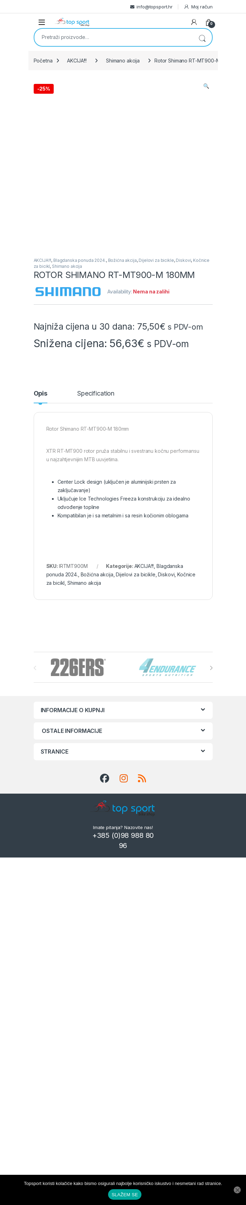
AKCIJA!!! (77, 61)
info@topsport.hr (155, 6)
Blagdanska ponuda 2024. (79, 260)
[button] (206, 86)
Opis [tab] (40, 393)
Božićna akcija (122, 260)
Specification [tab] (95, 393)
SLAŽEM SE (125, 1194)
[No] (237, 1189)
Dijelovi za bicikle (156, 260)
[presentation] (211, 668)
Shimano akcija (123, 61)
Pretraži (202, 37)
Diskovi (183, 260)
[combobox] (113, 37)
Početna (43, 61)
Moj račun (198, 7)
